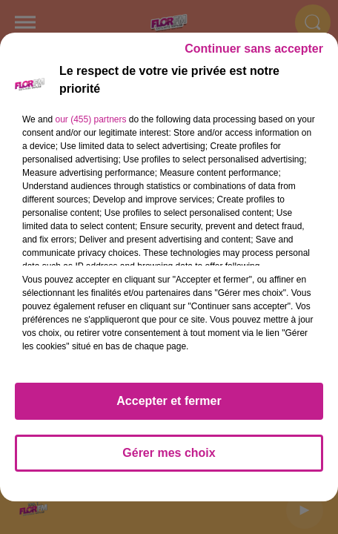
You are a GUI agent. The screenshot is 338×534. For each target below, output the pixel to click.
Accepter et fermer (168, 407)
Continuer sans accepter (254, 55)
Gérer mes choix (168, 459)
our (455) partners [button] (90, 126)
